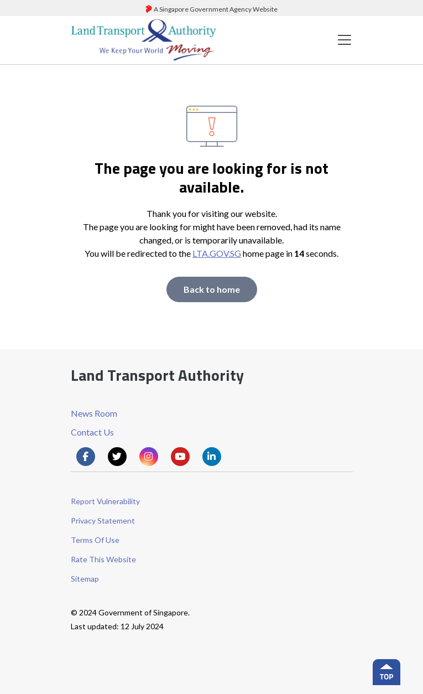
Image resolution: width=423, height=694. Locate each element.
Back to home (212, 289)
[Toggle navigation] (344, 40)
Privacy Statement (103, 520)
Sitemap (85, 578)
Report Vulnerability (105, 501)
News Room (94, 413)
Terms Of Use (95, 540)
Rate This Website (103, 559)
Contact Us (92, 432)
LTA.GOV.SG (216, 253)
